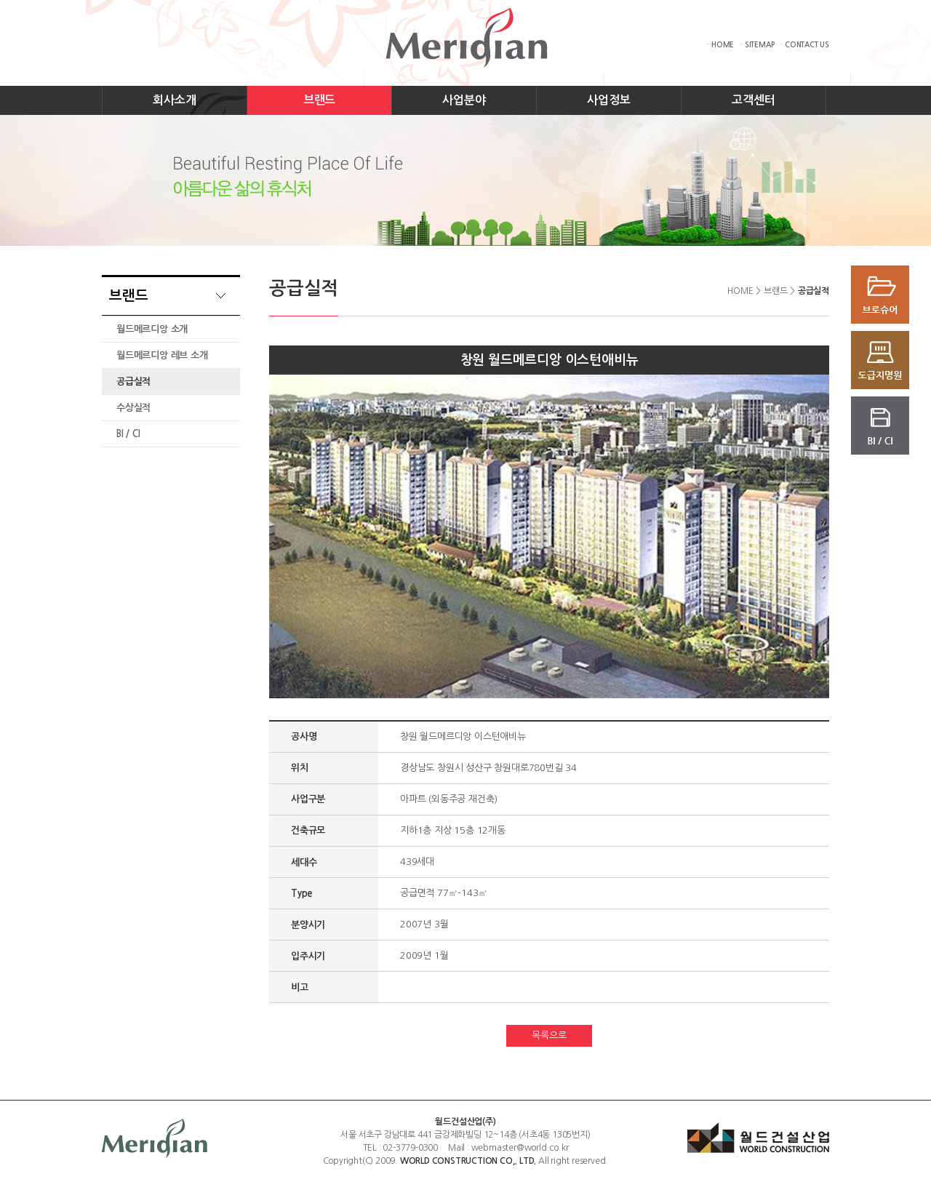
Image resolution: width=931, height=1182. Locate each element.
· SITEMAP (757, 44)
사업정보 (608, 100)
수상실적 (133, 407)
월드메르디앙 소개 (152, 329)
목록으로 (549, 1035)
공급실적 (133, 381)
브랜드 (319, 100)
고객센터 (753, 100)
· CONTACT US (804, 44)
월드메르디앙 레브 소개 (162, 355)
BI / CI (128, 434)
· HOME (720, 44)
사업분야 (463, 100)
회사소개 (174, 100)
